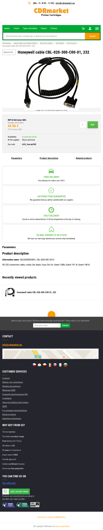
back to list (8, 52)
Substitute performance (11, 418)
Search (92, 36)
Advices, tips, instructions (12, 382)
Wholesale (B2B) (8, 390)
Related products (84, 158)
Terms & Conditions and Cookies (15, 402)
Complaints (7, 398)
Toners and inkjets (62, 526)
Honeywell (60, 43)
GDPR (4, 406)
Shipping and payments (11, 386)
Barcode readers (46, 43)
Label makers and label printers (26, 43)
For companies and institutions (14, 410)
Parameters (16, 158)
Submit (65, 325)
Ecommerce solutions (46, 517)
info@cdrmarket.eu (65, 3)
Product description (49, 158)
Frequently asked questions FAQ (15, 394)
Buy (93, 125)
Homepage (6, 43)
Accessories (72, 43)
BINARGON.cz (60, 517)
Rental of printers (9, 414)
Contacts (6, 378)
